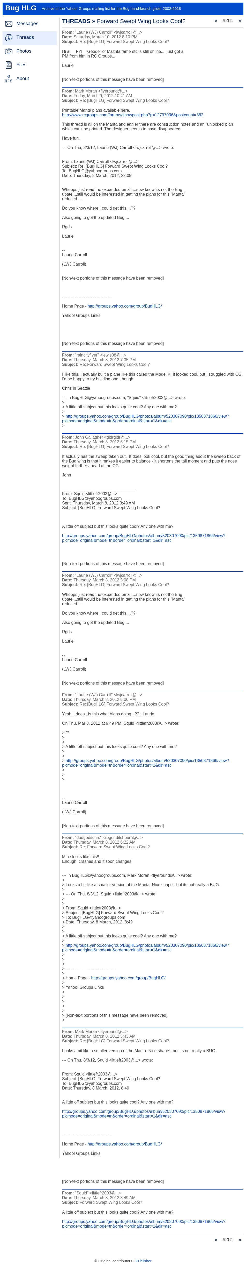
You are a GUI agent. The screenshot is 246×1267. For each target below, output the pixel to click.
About (22, 78)
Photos (23, 51)
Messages (27, 23)
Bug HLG (20, 8)
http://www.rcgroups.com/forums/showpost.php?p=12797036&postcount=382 (132, 115)
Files (21, 64)
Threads (25, 37)
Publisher (144, 1261)
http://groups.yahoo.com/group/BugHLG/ (125, 306)
